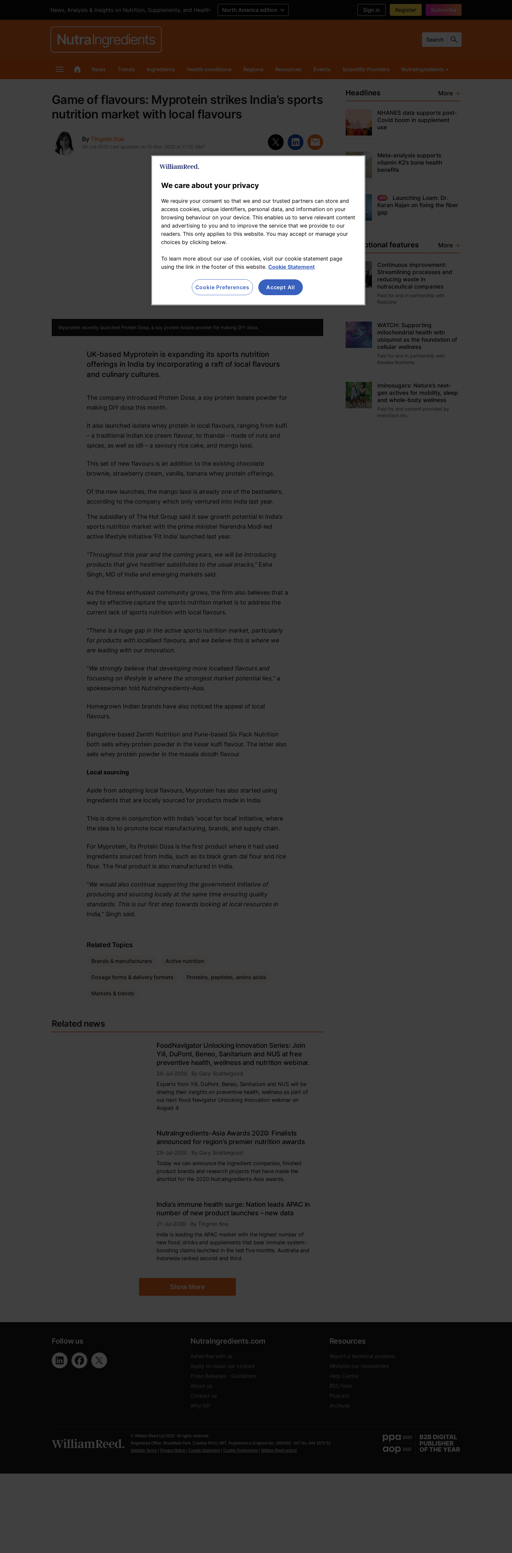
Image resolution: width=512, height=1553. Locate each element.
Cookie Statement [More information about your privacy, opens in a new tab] (291, 267)
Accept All (280, 287)
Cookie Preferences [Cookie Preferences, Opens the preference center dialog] (222, 287)
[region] (258, 230)
